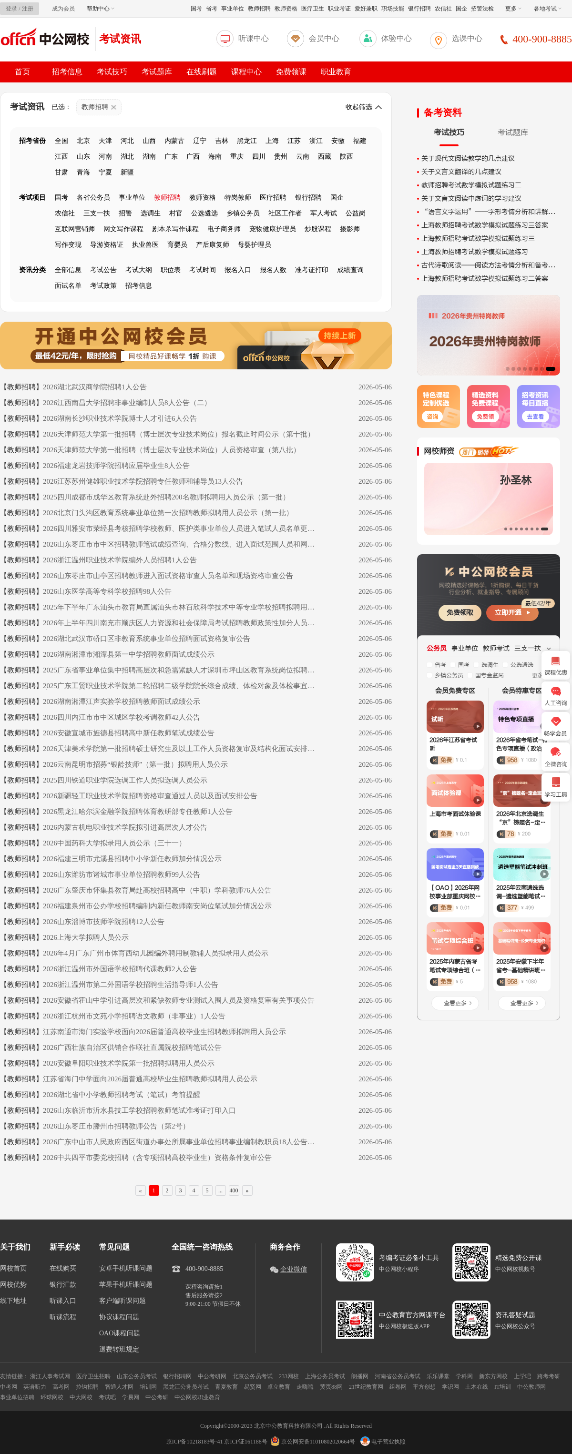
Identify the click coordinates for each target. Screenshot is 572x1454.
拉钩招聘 (87, 1386)
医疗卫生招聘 (93, 1376)
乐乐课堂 (438, 1376)
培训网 (148, 1386)
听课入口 (63, 1301)
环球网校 (52, 1397)
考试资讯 (120, 39)
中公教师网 (531, 1386)
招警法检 (482, 8)
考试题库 (157, 72)
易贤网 (252, 1386)
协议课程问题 (119, 1317)
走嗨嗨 (305, 1386)
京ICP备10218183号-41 (194, 1441)
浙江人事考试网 (50, 1376)
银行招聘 (419, 8)
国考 (196, 8)
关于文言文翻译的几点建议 (461, 172)
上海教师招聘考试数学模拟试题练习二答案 (484, 279)
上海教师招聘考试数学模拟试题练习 (474, 252)
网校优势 (13, 1284)
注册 (27, 8)
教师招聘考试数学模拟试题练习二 (471, 185)
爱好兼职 (366, 8)
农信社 (443, 8)
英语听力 (34, 1386)
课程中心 (246, 72)
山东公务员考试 (137, 1376)
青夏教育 (226, 1386)
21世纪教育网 (366, 1386)
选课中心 (467, 38)
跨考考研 (548, 1376)
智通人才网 (119, 1386)
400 (234, 1190)
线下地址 (13, 1301)
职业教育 (336, 72)
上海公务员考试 (325, 1376)
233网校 (289, 1376)
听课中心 (253, 38)
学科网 (464, 1376)
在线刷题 (201, 72)
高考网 (61, 1386)
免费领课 (291, 72)
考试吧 (107, 1397)
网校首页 (13, 1268)
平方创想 (424, 1386)
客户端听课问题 (122, 1301)
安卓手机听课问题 (126, 1268)
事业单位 (232, 8)
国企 (461, 8)
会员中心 (324, 38)
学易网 (130, 1397)
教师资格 (286, 8)
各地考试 (548, 8)
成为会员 (63, 8)
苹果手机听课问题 (126, 1284)
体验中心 (396, 38)
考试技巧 (112, 72)
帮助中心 (100, 8)
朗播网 (359, 1376)
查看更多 (455, 1003)
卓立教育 (278, 1386)
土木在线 (476, 1386)
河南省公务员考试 (397, 1376)
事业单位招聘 (17, 1397)
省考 (211, 8)
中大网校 (81, 1397)
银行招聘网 (177, 1376)
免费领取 (460, 613)
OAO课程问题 (119, 1333)
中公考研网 (212, 1376)
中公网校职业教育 (197, 1397)
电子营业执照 (383, 1441)
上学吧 (522, 1376)
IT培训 (502, 1386)
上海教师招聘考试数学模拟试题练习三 (478, 238)
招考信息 (67, 72)
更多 (513, 8)
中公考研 (156, 1397)
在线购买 (63, 1268)
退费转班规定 (119, 1349)
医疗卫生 (312, 8)
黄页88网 (331, 1386)
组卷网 (398, 1386)
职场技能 (392, 8)
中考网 (8, 1386)
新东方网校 (493, 1376)
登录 (11, 8)
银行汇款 (63, 1284)
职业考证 (339, 8)
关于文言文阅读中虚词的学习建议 (471, 198)
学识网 (450, 1386)
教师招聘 (259, 8)
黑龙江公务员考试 (186, 1386)
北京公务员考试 (253, 1376)
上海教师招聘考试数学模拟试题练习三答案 (484, 225)
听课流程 (63, 1317)
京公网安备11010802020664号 (318, 1441)
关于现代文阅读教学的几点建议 (468, 158)
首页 (22, 72)
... (220, 1190)
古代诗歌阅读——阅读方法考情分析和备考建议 (491, 265)
